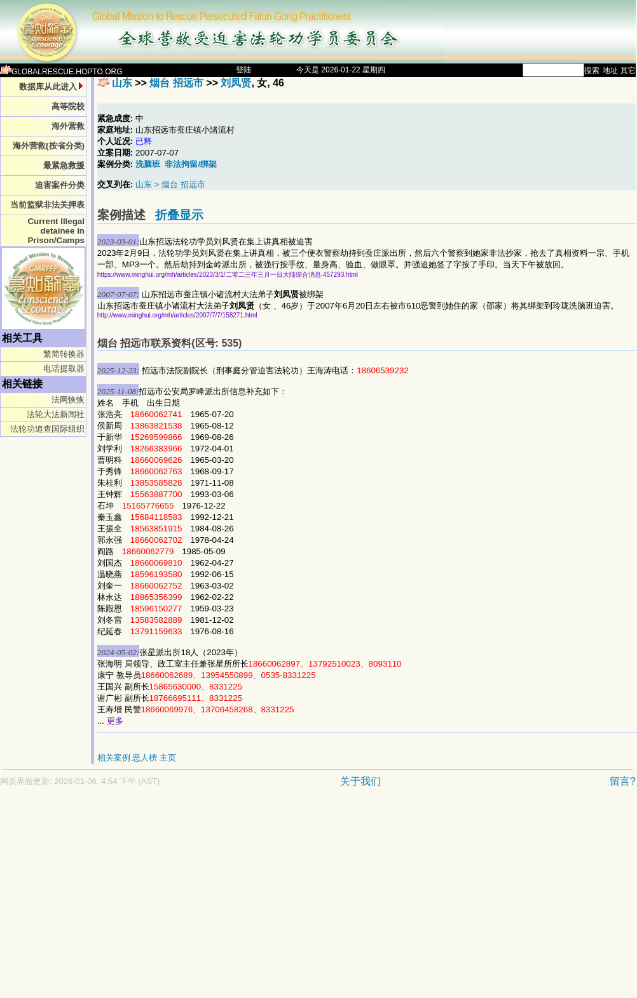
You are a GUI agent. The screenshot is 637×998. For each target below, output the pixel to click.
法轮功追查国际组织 (47, 429)
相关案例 (113, 757)
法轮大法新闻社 (56, 414)
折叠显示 (179, 215)
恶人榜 (144, 757)
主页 (168, 757)
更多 (115, 721)
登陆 (243, 69)
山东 (122, 82)
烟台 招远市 (176, 82)
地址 (610, 70)
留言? (623, 781)
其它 (628, 70)
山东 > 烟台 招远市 (170, 184)
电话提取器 (64, 368)
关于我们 (360, 781)
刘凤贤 (236, 82)
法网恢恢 (68, 399)
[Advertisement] (228, 899)
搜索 (591, 70)
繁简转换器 (64, 354)
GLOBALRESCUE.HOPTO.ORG (61, 71)
